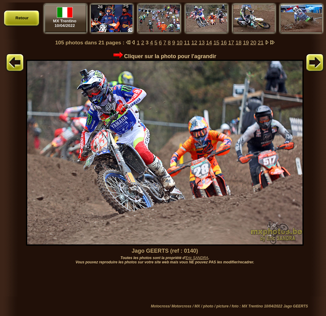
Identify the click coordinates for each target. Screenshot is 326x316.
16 (224, 42)
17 (231, 42)
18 (238, 42)
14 (209, 42)
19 (246, 42)
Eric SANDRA (197, 258)
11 (187, 42)
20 (253, 42)
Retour (22, 18)
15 (216, 42)
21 (261, 42)
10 (179, 42)
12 (194, 42)
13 (202, 42)
